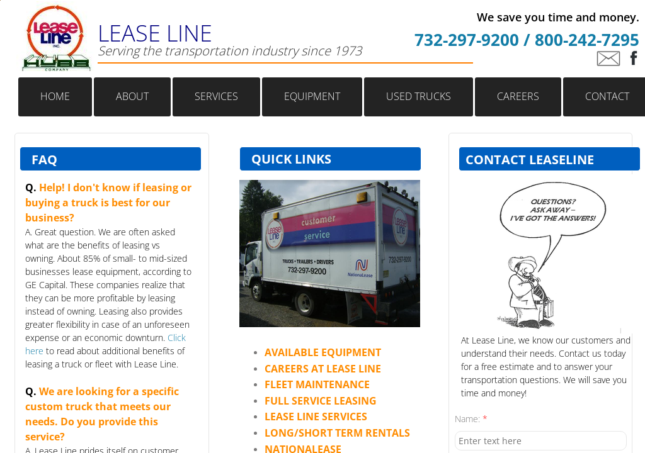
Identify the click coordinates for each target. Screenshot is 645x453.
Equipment (312, 96)
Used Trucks (418, 96)
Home (55, 96)
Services (216, 96)
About (132, 96)
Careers (518, 96)
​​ (323, 353)
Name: (471, 419)
